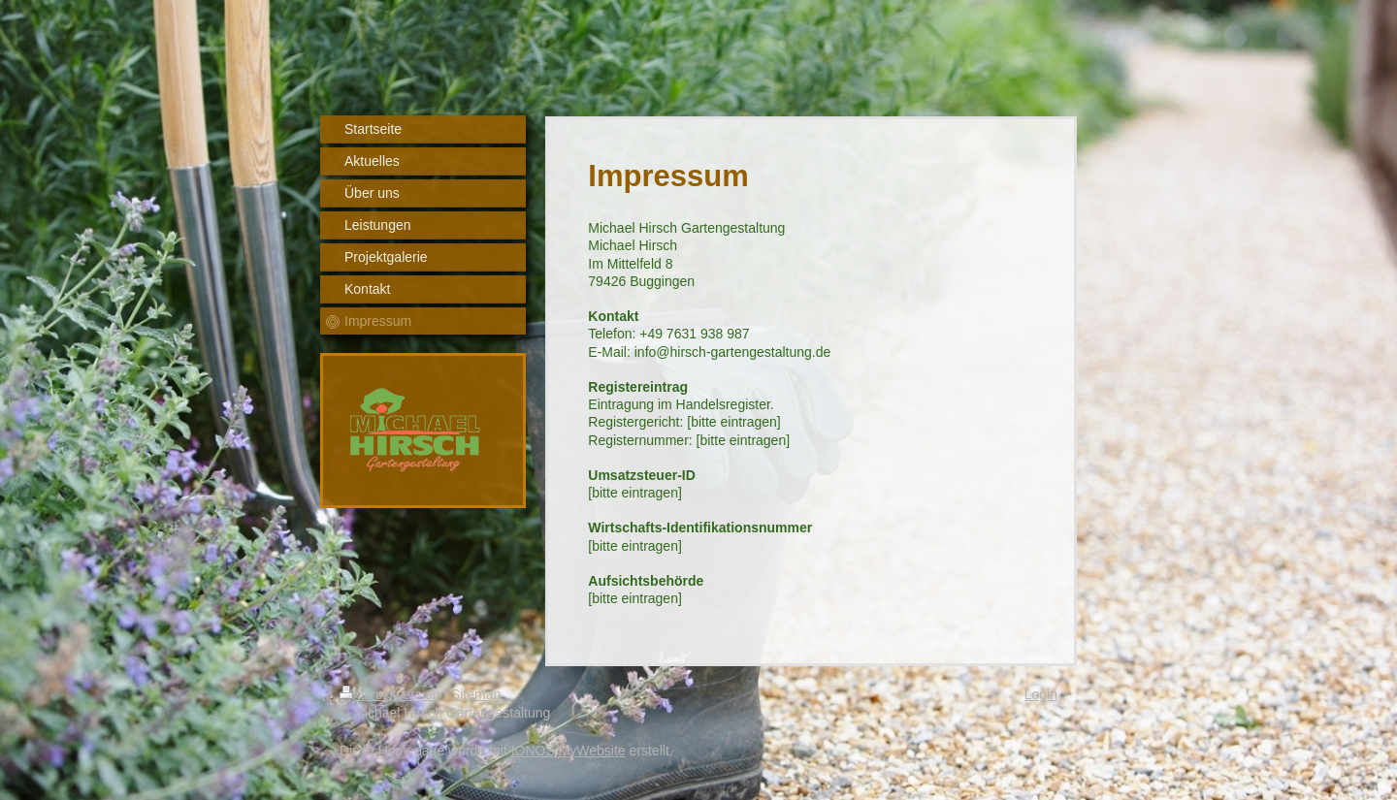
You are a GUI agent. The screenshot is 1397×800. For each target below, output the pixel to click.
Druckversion (391, 694)
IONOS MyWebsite (568, 750)
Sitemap (476, 694)
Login (1040, 694)
